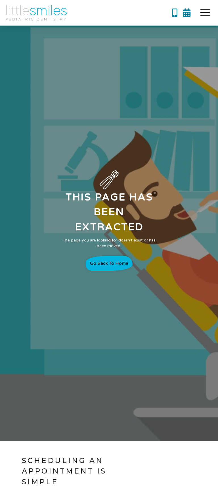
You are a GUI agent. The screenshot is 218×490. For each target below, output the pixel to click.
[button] (205, 12)
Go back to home (109, 263)
